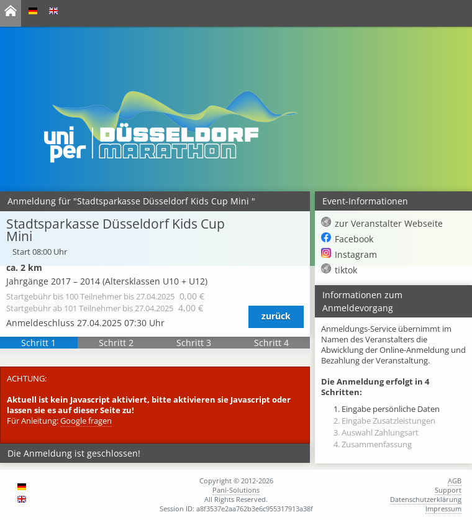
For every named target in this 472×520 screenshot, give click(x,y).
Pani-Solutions (236, 490)
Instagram (356, 254)
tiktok (346, 270)
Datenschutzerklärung (425, 499)
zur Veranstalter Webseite (389, 223)
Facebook (354, 239)
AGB (454, 480)
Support (448, 490)
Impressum (443, 508)
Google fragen (86, 421)
